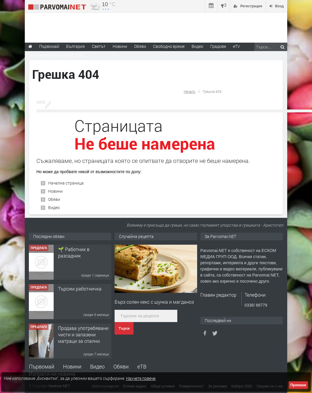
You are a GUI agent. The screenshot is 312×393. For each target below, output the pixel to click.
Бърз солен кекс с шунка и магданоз (154, 302)
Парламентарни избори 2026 (56, 55)
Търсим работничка (79, 289)
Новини (120, 46)
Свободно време (169, 46)
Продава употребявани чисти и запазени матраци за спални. (83, 334)
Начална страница (66, 183)
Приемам (298, 385)
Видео (54, 207)
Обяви (54, 199)
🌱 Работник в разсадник (74, 252)
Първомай (41, 366)
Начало (189, 91)
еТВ (141, 366)
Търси (124, 328)
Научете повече (140, 378)
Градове (218, 46)
